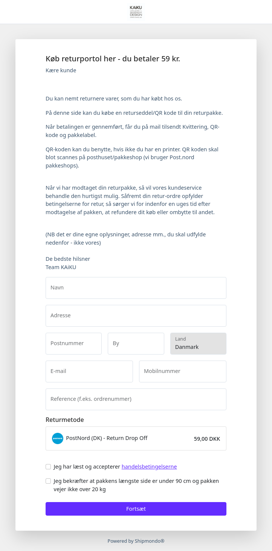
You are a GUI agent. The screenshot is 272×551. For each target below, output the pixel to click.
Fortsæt (136, 508)
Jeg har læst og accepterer (115, 466)
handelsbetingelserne (149, 466)
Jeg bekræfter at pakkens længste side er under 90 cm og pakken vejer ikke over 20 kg (136, 485)
